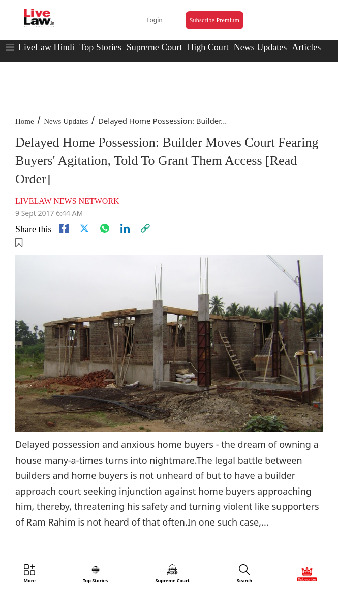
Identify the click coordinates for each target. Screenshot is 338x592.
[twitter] (84, 228)
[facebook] (64, 228)
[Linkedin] (125, 228)
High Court (208, 47)
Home (24, 121)
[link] (145, 228)
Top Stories (100, 47)
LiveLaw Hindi (46, 47)
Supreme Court (154, 47)
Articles (306, 47)
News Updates (260, 47)
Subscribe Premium (214, 20)
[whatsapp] (104, 228)
